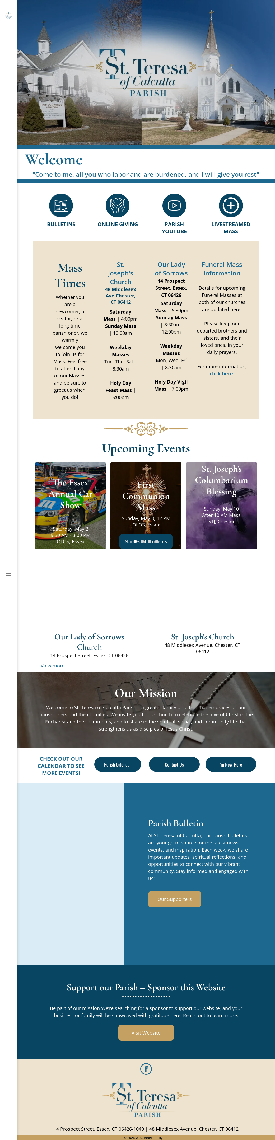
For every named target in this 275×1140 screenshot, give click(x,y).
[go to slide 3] (149, 541)
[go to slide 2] (142, 541)
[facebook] (146, 1069)
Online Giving (117, 224)
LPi (166, 1137)
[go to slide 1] (135, 541)
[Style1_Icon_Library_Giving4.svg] (118, 215)
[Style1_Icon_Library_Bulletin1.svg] (61, 215)
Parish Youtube (174, 228)
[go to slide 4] (156, 541)
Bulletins (61, 224)
